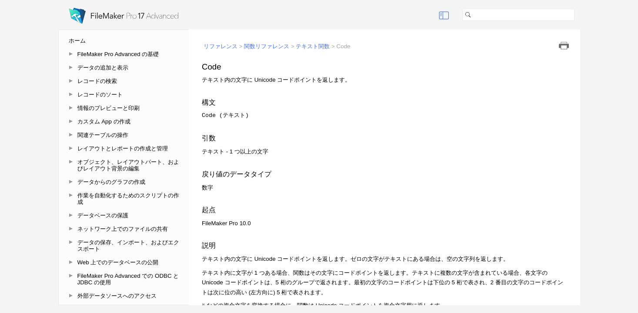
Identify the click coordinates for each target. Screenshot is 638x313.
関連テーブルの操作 (102, 135)
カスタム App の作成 (103, 121)
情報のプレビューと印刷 (108, 108)
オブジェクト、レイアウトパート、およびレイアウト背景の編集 (128, 165)
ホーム (77, 40)
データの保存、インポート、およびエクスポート (128, 245)
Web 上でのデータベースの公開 (118, 262)
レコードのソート (100, 94)
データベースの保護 (102, 215)
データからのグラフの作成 (111, 182)
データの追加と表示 (102, 67)
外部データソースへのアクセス (117, 296)
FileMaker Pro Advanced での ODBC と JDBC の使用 (128, 279)
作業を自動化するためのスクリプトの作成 (128, 198)
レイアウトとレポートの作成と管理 (122, 148)
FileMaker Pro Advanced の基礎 (118, 54)
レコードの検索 (97, 81)
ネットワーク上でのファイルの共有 (122, 229)
